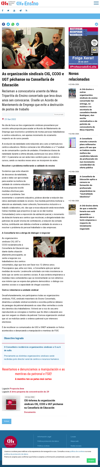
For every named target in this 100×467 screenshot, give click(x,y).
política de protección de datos (16, 454)
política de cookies (77, 451)
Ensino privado (58, 114)
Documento (30, 412)
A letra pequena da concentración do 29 (29, 392)
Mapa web (75, 441)
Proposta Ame (17, 388)
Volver (6, 421)
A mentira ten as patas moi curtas (33, 379)
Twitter (8, 24)
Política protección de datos (48, 441)
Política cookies (43, 446)
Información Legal (44, 437)
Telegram (17, 24)
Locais (73, 437)
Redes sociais (76, 446)
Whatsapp (12, 24)
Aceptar (91, 460)
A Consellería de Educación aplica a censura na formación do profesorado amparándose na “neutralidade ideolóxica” (88, 187)
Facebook (3, 24)
